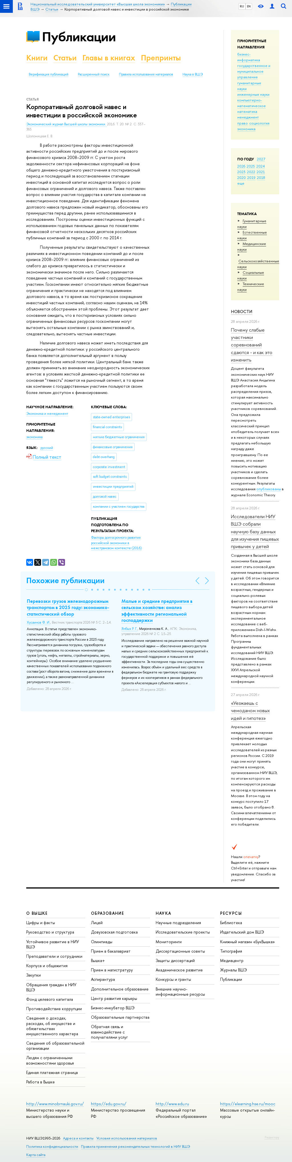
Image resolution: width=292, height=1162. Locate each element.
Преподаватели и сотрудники (54, 956)
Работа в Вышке (40, 1082)
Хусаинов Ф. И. (38, 622)
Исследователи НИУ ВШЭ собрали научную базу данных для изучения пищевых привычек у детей (255, 531)
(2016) (116, 542)
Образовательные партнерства (120, 1017)
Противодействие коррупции (54, 1008)
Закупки (33, 975)
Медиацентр (232, 960)
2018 (261, 177)
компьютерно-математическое (251, 102)
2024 (260, 166)
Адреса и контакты (78, 1138)
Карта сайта (35, 1154)
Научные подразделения (178, 922)
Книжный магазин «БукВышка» (247, 941)
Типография (231, 951)
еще (240, 183)
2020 (241, 177)
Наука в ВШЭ (192, 74)
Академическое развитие (179, 970)
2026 (241, 166)
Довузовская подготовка (114, 932)
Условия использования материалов (126, 1138)
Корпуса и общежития (47, 965)
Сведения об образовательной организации (55, 1045)
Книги (37, 58)
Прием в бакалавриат (111, 951)
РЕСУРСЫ (231, 913)
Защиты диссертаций (175, 960)
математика (247, 111)
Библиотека (231, 922)
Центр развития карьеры (114, 998)
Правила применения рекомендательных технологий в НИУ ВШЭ (135, 1146)
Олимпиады (101, 941)
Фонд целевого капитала (49, 999)
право (242, 123)
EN (249, 6)
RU (242, 6)
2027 (261, 159)
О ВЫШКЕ (37, 913)
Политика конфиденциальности (52, 1146)
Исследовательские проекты (183, 932)
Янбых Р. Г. (129, 628)
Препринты (161, 58)
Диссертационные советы (180, 951)
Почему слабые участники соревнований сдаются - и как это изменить (251, 344)
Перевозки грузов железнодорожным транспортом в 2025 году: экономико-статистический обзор (68, 607)
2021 (261, 171)
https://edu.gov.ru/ (108, 1103)
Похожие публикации (65, 580)
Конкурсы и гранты (173, 979)
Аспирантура (103, 979)
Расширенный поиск (94, 74)
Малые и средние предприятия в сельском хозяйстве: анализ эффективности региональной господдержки (156, 610)
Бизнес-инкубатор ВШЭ (113, 1007)
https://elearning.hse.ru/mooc (247, 1103)
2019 (251, 177)
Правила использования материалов (146, 74)
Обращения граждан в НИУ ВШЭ (51, 987)
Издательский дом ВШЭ (242, 932)
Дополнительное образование (120, 989)
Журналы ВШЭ (233, 970)
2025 (251, 166)
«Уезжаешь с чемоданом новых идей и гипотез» (250, 710)
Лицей (97, 922)
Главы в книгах (108, 58)
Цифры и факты (40, 922)
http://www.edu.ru (172, 1103)
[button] (86, 590)
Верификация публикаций (48, 74)
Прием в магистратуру (112, 970)
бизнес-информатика (248, 57)
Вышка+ (98, 960)
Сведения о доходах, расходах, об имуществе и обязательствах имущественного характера (52, 1025)
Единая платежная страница (52, 1072)
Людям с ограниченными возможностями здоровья (50, 1060)
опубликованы (268, 488)
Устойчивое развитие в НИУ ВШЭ (52, 944)
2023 (241, 171)
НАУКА (163, 913)
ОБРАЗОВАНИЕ (107, 913)
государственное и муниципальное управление (253, 71)
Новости (241, 312)
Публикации (79, 36)
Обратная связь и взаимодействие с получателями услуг (109, 1032)
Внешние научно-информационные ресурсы (180, 991)
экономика (246, 128)
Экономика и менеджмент (47, 413)
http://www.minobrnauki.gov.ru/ (55, 1103)
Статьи (65, 58)
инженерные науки (253, 94)
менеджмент (248, 117)
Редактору (272, 1137)
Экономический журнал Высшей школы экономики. (66, 124)
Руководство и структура (50, 932)
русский (46, 448)
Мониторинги (169, 941)
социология (259, 123)
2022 (251, 171)
